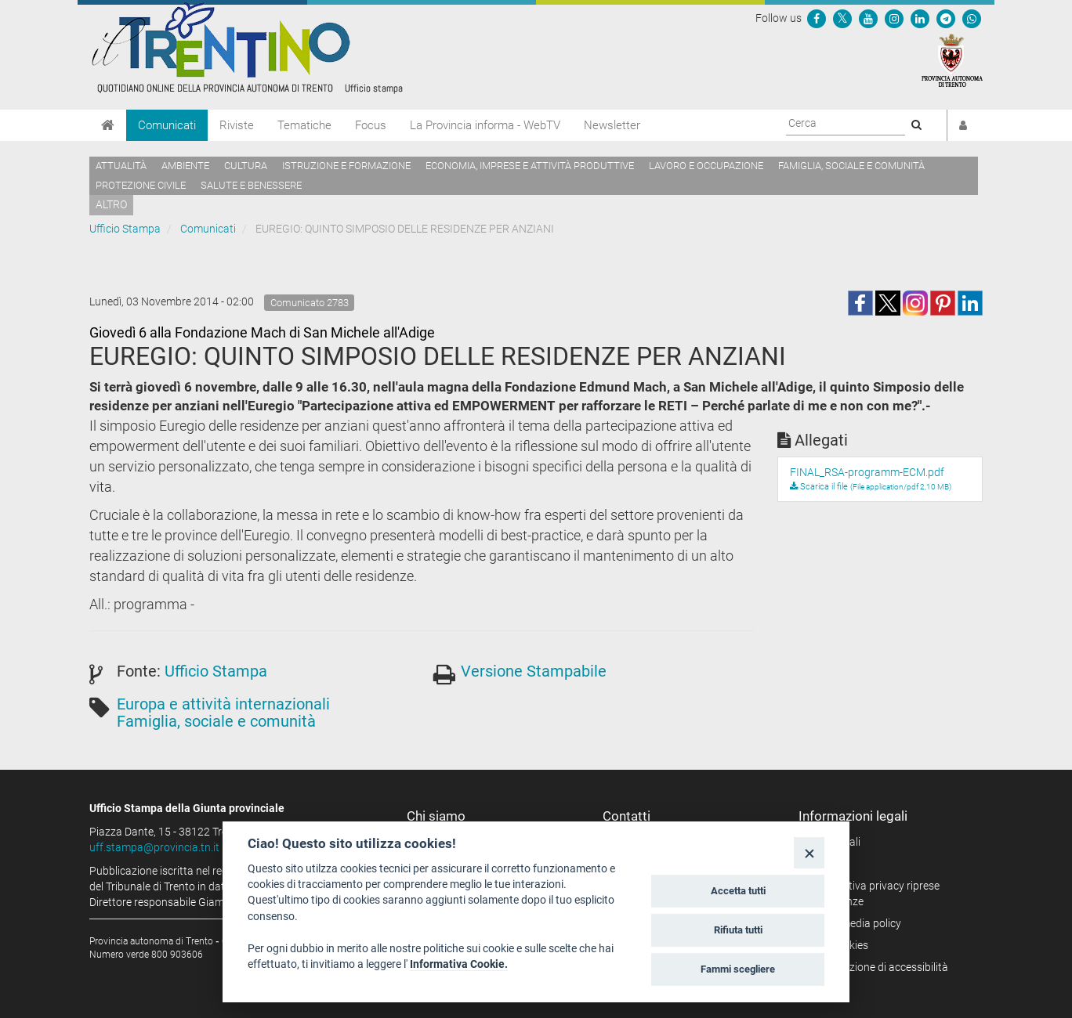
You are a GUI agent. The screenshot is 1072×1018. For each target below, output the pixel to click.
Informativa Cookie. (459, 964)
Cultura (245, 165)
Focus (370, 125)
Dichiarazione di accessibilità (878, 967)
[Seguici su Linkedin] (920, 18)
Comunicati (167, 125)
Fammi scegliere (738, 969)
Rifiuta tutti (738, 930)
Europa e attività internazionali (223, 704)
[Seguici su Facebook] (817, 18)
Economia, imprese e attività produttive (530, 165)
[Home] (107, 125)
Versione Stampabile (534, 671)
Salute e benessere (251, 185)
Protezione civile (141, 185)
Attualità (121, 165)
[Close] (809, 852)
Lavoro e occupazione (706, 165)
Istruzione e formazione (346, 165)
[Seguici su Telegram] (946, 18)
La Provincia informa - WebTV (485, 125)
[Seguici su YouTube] (868, 18)
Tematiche (304, 125)
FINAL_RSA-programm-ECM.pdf (867, 472)
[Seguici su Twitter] (842, 18)
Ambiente (185, 165)
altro (111, 204)
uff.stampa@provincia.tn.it (154, 847)
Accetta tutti (738, 891)
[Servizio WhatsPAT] (972, 18)
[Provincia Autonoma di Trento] (952, 59)
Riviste (236, 125)
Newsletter (612, 125)
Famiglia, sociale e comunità (851, 165)
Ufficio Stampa (125, 228)
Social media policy (855, 923)
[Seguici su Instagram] (894, 18)
